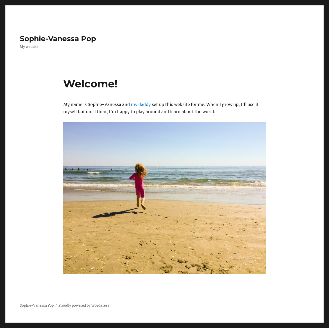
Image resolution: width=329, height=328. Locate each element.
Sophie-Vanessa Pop (58, 38)
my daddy (141, 104)
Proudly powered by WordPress (83, 305)
